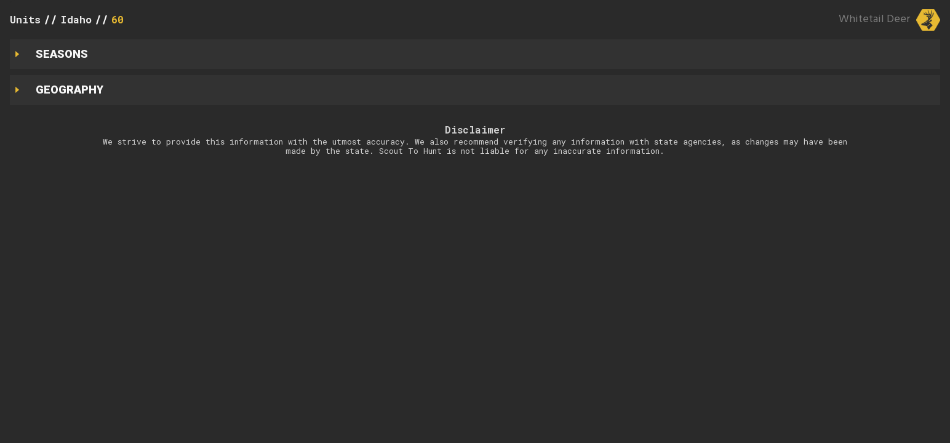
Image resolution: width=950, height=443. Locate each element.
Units (25, 19)
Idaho (76, 19)
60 (117, 19)
